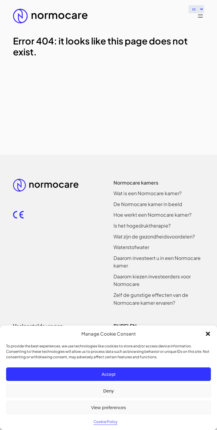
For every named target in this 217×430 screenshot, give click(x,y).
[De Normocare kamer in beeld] (147, 204)
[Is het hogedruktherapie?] (142, 226)
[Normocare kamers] (135, 183)
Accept (109, 374)
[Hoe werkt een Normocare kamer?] (152, 215)
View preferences (108, 407)
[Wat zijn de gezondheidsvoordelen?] (154, 237)
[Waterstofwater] (131, 247)
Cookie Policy (105, 421)
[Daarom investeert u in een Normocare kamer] (158, 262)
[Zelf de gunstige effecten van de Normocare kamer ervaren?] (158, 299)
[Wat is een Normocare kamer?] (147, 193)
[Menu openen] (200, 16)
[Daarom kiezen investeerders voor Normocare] (158, 280)
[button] (208, 334)
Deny (108, 390)
